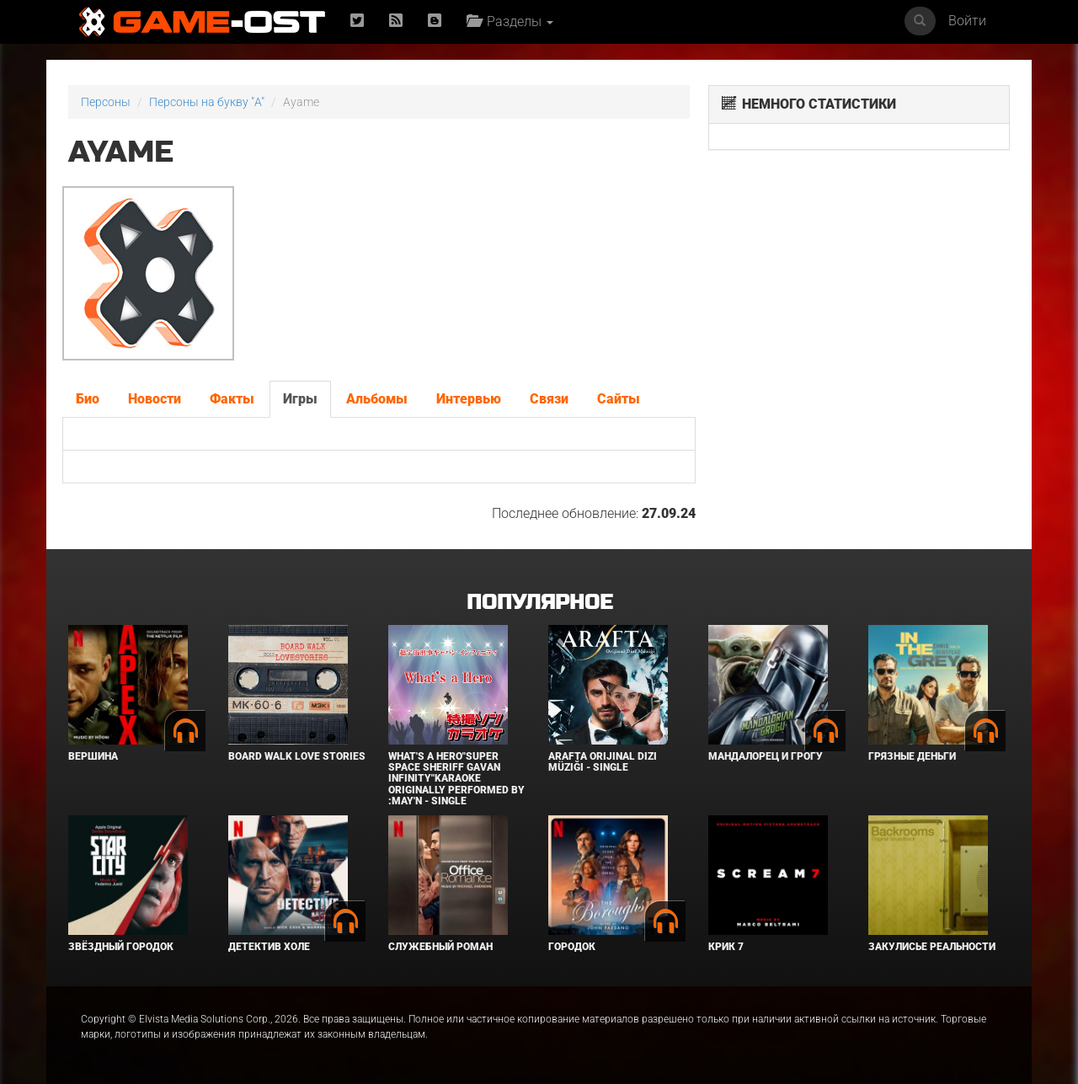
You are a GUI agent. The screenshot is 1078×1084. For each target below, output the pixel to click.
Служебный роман (440, 947)
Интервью (468, 399)
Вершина (93, 756)
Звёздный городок (120, 947)
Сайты (618, 399)
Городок (571, 947)
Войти (967, 21)
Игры (300, 399)
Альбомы (377, 399)
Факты (232, 399)
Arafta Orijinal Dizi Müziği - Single (602, 761)
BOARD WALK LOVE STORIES (297, 756)
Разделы (510, 21)
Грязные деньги (912, 756)
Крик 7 (726, 947)
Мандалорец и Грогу (765, 756)
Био (87, 399)
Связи (549, 399)
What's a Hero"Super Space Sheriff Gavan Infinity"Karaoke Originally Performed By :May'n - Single (456, 778)
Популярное (539, 602)
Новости (154, 399)
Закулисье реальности (931, 947)
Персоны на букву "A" (206, 102)
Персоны (106, 102)
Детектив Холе (269, 947)
